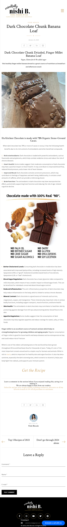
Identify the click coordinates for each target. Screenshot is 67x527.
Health (36, 22)
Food (30, 22)
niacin (8, 354)
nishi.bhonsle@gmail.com (32, 523)
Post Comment (9, 492)
